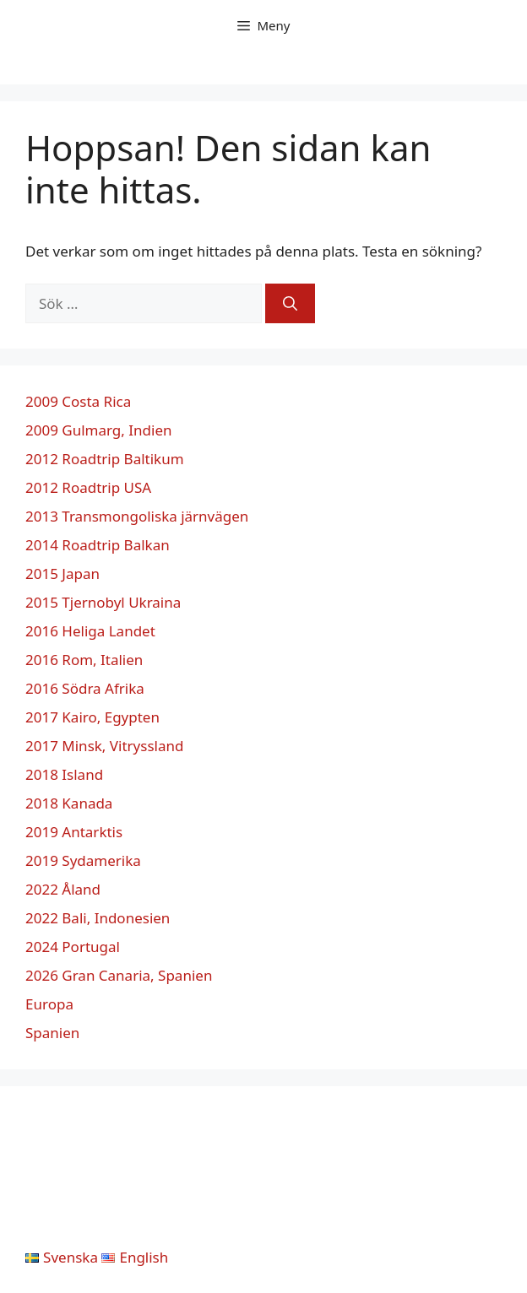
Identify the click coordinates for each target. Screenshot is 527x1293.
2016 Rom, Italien (84, 659)
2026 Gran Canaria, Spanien (118, 975)
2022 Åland (63, 889)
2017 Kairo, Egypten (92, 717)
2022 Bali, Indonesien (97, 918)
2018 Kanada (68, 803)
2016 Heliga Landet (90, 631)
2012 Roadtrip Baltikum (104, 458)
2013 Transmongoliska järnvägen (136, 516)
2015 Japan (62, 573)
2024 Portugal (72, 946)
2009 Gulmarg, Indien (98, 430)
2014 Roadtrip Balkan (97, 545)
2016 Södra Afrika (84, 688)
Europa (49, 1004)
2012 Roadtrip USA (88, 487)
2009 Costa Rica (78, 401)
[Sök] (290, 304)
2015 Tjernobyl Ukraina (103, 602)
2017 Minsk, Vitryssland (104, 745)
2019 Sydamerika (83, 860)
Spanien (52, 1032)
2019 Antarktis (73, 831)
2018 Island (64, 774)
